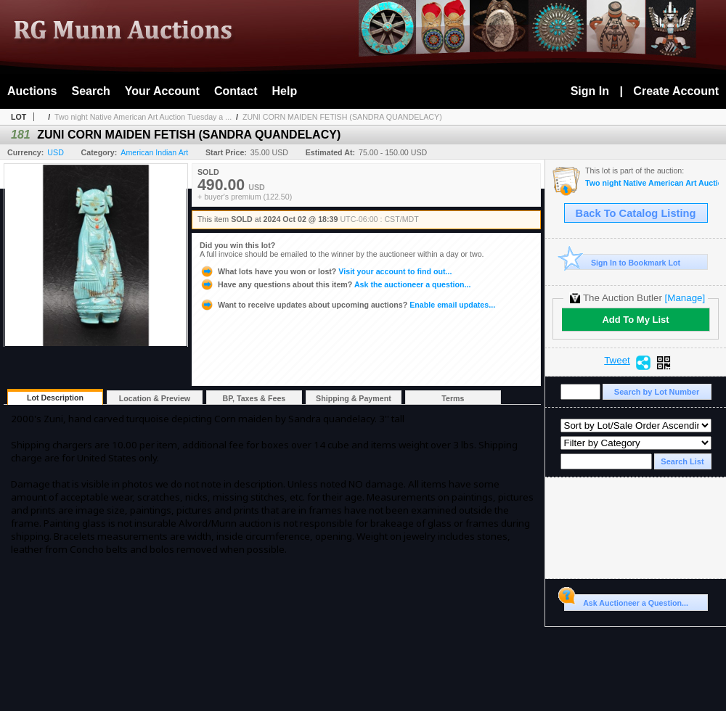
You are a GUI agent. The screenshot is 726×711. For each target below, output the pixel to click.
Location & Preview (154, 398)
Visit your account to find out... (326, 271)
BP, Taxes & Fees (254, 398)
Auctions (32, 91)
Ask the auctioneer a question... (335, 284)
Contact (236, 91)
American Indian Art (154, 152)
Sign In (590, 91)
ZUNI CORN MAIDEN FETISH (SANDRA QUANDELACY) (342, 116)
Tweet (617, 361)
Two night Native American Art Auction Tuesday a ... (143, 116)
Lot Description (55, 397)
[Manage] (685, 297)
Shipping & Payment (353, 398)
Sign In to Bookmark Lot (622, 262)
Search (90, 91)
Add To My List (635, 319)
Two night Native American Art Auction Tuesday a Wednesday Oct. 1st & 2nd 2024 (652, 183)
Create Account (676, 91)
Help (285, 91)
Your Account (162, 91)
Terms (452, 398)
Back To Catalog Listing (636, 213)
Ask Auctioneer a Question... (626, 600)
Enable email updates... (347, 304)
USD (55, 152)
